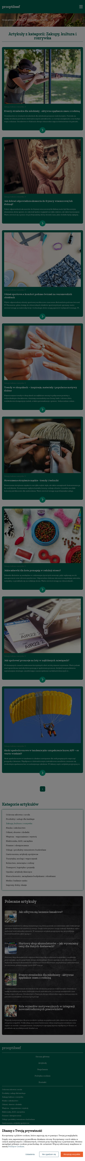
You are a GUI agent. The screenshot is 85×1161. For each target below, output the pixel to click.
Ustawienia (30, 1154)
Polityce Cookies (16, 1146)
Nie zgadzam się (49, 1154)
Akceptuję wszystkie (72, 1154)
